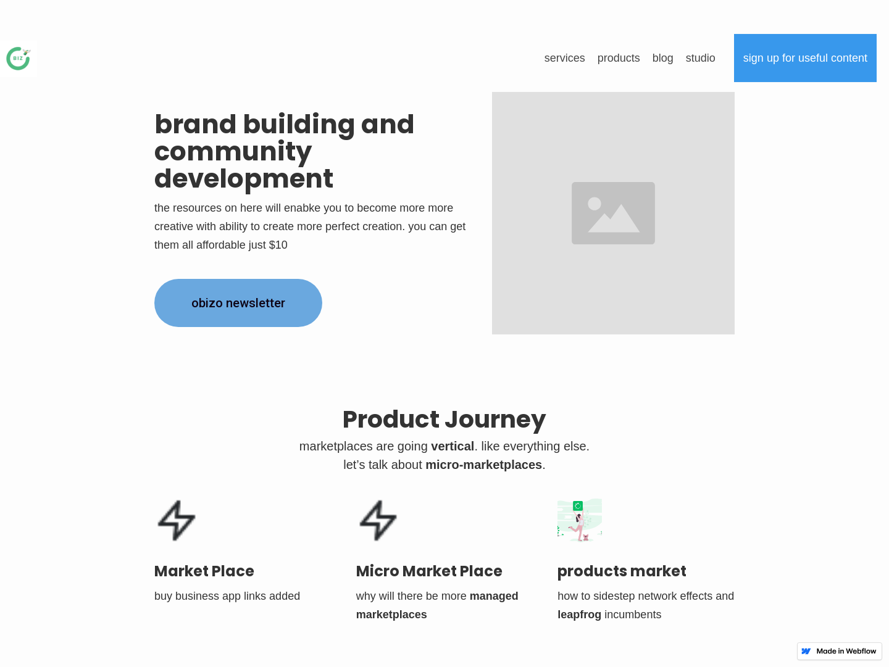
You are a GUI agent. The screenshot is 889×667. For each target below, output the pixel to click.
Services (565, 58)
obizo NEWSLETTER (238, 303)
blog (663, 58)
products (619, 58)
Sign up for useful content (805, 58)
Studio (701, 58)
